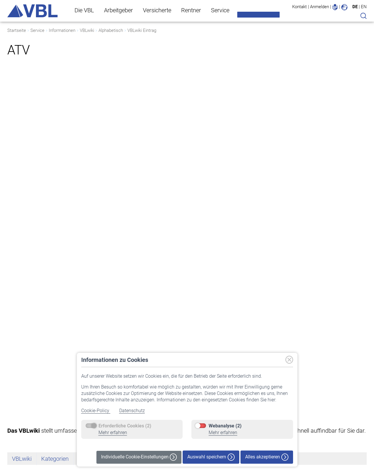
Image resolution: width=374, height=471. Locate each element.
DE (355, 6)
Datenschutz (132, 410)
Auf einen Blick (20, 404)
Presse (13, 428)
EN (364, 6)
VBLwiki (87, 30)
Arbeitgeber (118, 10)
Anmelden (319, 6)
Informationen (62, 30)
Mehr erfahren (112, 432)
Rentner (191, 10)
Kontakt (299, 6)
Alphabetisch (110, 30)
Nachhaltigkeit (20, 420)
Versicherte (157, 10)
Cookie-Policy (95, 410)
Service (220, 10)
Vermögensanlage (23, 412)
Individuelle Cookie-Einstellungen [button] (139, 457)
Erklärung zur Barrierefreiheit (340, 404)
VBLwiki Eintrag (141, 30)
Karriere (14, 435)
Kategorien (55, 98)
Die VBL (84, 10)
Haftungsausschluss (333, 428)
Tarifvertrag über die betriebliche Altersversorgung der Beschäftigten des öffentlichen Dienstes (138, 195)
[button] (346, 376)
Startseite (16, 30)
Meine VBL (258, 15)
